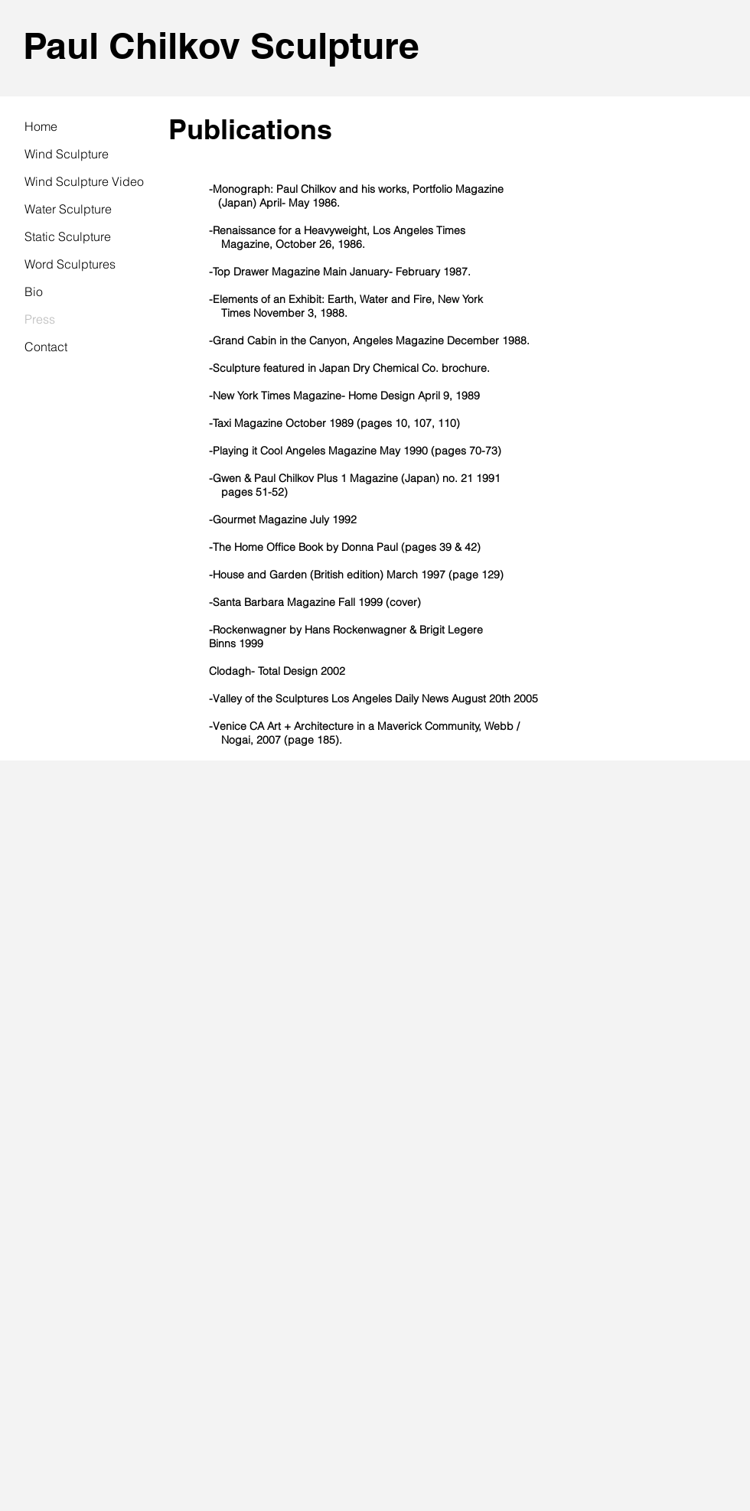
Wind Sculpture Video (84, 181)
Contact (45, 346)
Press (39, 319)
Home (40, 126)
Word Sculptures (70, 264)
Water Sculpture (68, 209)
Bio (33, 291)
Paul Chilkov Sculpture (221, 45)
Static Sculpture (67, 236)
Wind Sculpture (66, 153)
